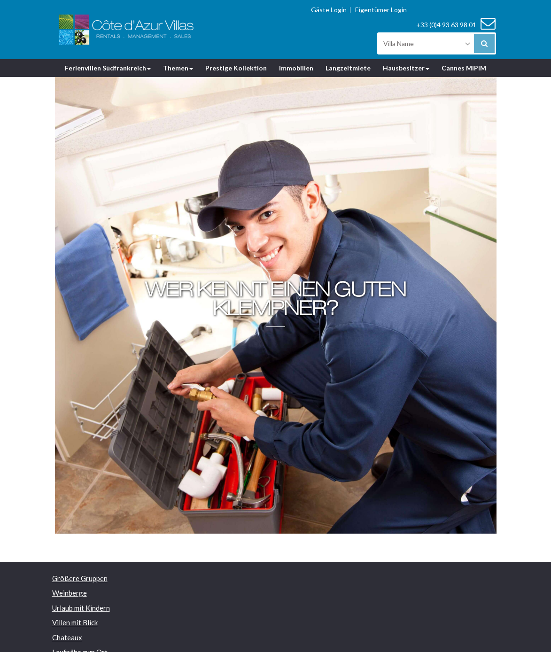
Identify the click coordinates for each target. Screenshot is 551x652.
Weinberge (69, 593)
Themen (178, 68)
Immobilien (296, 68)
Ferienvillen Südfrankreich (108, 68)
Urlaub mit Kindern (81, 608)
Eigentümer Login (381, 10)
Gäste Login (329, 10)
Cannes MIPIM (464, 68)
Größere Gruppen (80, 578)
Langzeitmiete (348, 68)
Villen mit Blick (75, 622)
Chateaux (67, 637)
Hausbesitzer (406, 68)
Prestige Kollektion (236, 68)
